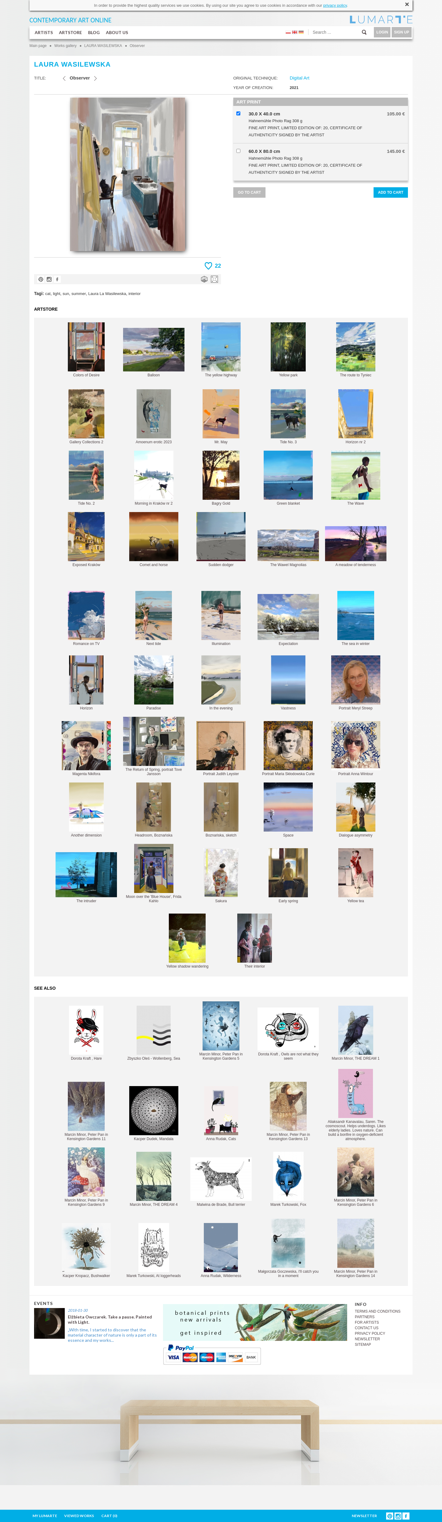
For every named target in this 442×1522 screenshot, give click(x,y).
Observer (137, 46)
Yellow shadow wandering (187, 941)
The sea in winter (355, 618)
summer (79, 293)
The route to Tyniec (355, 349)
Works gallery (65, 46)
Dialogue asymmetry (355, 809)
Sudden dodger (221, 539)
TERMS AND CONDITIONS (378, 1311)
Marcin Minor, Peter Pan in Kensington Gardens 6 (355, 1177)
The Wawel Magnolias (288, 548)
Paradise (153, 682)
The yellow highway (221, 349)
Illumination (221, 618)
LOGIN (382, 32)
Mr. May (221, 416)
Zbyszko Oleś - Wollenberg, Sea (153, 1033)
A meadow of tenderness (355, 546)
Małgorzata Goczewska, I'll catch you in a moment (288, 1248)
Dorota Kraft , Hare (86, 1033)
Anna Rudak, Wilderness (221, 1250)
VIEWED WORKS (79, 1515)
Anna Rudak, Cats (221, 1113)
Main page (38, 46)
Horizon (86, 682)
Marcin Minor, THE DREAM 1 (356, 1033)
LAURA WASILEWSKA (103, 46)
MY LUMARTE (45, 1515)
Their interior (254, 941)
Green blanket (288, 478)
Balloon (153, 352)
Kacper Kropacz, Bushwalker (86, 1250)
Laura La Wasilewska (107, 293)
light (56, 293)
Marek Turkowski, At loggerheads (153, 1250)
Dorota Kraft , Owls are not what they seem (288, 1034)
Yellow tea (355, 875)
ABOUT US (117, 32)
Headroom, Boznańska (154, 809)
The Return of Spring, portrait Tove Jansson (153, 746)
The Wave (355, 478)
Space (288, 809)
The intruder (86, 877)
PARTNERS (364, 1317)
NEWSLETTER (367, 1339)
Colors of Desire (86, 349)
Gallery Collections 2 (86, 416)
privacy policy (335, 5)
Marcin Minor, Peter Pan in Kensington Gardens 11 (86, 1111)
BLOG (94, 32)
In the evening (221, 682)
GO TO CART (249, 192)
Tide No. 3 (288, 416)
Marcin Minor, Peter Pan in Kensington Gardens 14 (355, 1248)
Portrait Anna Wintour (355, 748)
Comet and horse (153, 539)
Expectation (288, 620)
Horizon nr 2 (355, 416)
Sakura (221, 875)
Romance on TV (86, 618)
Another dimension (86, 809)
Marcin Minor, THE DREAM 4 (154, 1179)
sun (66, 293)
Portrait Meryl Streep (355, 682)
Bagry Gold (221, 478)
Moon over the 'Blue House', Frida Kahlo (153, 873)
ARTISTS (44, 32)
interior (134, 293)
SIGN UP (401, 32)
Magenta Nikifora (86, 748)
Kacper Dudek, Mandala (153, 1113)
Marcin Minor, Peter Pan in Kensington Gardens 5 (220, 1031)
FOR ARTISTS (367, 1322)
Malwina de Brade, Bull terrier (221, 1182)
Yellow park (288, 349)
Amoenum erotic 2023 (154, 416)
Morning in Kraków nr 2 (153, 478)
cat (47, 293)
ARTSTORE (70, 32)
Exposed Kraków (86, 539)
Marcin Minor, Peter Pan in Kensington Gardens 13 (288, 1111)
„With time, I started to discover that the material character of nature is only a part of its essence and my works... (112, 1335)
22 (218, 266)
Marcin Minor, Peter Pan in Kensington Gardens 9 (86, 1177)
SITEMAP (363, 1344)
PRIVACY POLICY (370, 1333)
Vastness (288, 682)
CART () (109, 1515)
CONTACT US (366, 1328)
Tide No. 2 (86, 478)
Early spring (288, 875)
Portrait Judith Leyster (221, 748)
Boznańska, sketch (221, 809)
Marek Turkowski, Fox (288, 1179)
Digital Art (299, 77)
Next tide (153, 618)
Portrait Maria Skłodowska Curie (288, 748)
